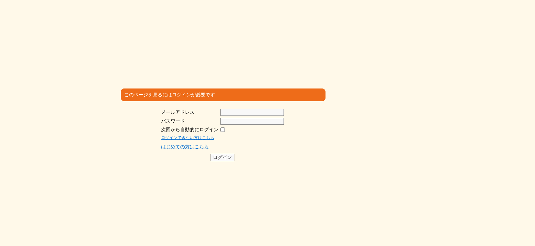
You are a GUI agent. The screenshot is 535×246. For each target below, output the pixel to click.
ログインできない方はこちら (187, 137)
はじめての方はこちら (185, 146)
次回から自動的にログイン (189, 129)
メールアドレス (177, 112)
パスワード (173, 121)
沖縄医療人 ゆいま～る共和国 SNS (164, 23)
